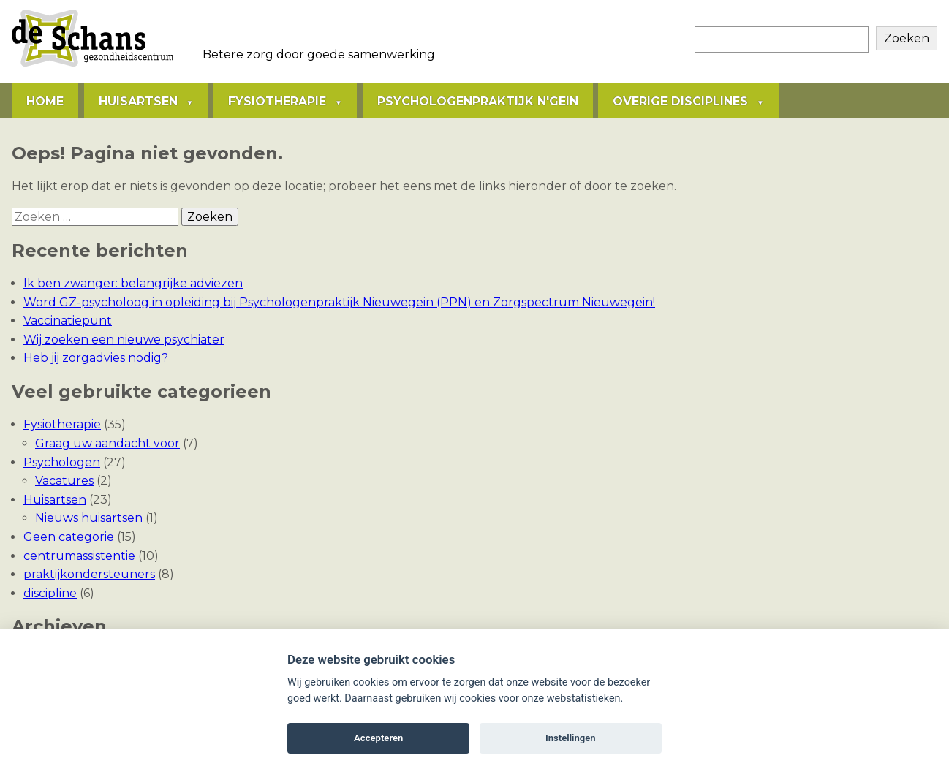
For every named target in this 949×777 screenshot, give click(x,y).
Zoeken (906, 38)
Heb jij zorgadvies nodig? (95, 358)
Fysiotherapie (277, 101)
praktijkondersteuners (89, 574)
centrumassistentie (79, 556)
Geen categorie (68, 537)
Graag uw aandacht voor (107, 443)
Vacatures (64, 481)
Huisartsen (138, 101)
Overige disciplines (680, 101)
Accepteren (378, 737)
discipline (50, 593)
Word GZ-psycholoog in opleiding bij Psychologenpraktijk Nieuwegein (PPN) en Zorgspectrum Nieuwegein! (339, 302)
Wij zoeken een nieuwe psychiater (123, 339)
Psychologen (61, 462)
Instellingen (570, 737)
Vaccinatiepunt (67, 320)
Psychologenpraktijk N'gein (477, 101)
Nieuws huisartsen (89, 518)
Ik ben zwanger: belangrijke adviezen (133, 283)
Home (45, 101)
